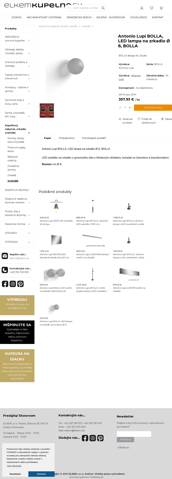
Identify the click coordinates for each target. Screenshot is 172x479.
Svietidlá (12, 180)
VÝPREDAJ (11, 242)
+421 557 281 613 (73, 423)
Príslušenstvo (67, 138)
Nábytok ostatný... (12, 158)
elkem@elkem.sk (74, 430)
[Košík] (161, 8)
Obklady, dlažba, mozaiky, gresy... (14, 51)
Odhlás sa (123, 447)
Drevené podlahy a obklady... (16, 64)
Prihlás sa (125, 439)
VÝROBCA (11, 233)
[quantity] (125, 108)
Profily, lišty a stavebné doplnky (15, 213)
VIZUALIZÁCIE (138, 17)
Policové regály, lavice (16, 149)
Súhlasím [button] (41, 474)
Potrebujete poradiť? (94, 138)
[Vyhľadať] (67, 8)
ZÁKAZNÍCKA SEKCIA (79, 17)
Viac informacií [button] (14, 466)
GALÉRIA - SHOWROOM (110, 17)
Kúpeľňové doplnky (16, 189)
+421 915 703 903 (19, 272)
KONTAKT (157, 17)
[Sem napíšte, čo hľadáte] (89, 8)
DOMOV (17, 17)
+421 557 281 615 (92, 423)
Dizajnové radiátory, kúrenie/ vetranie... (16, 200)
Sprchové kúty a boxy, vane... (14, 102)
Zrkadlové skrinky (13, 168)
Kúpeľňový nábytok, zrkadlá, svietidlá (15, 129)
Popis (47, 138)
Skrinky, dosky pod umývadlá (15, 140)
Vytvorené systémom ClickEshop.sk (86, 477)
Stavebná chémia (15, 224)
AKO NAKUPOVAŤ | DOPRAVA (44, 17)
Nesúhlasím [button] (15, 474)
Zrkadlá (11, 175)
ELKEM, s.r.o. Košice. (81, 473)
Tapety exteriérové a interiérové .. (17, 76)
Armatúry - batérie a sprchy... (16, 89)
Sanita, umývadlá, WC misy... (15, 114)
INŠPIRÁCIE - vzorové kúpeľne (15, 38)
